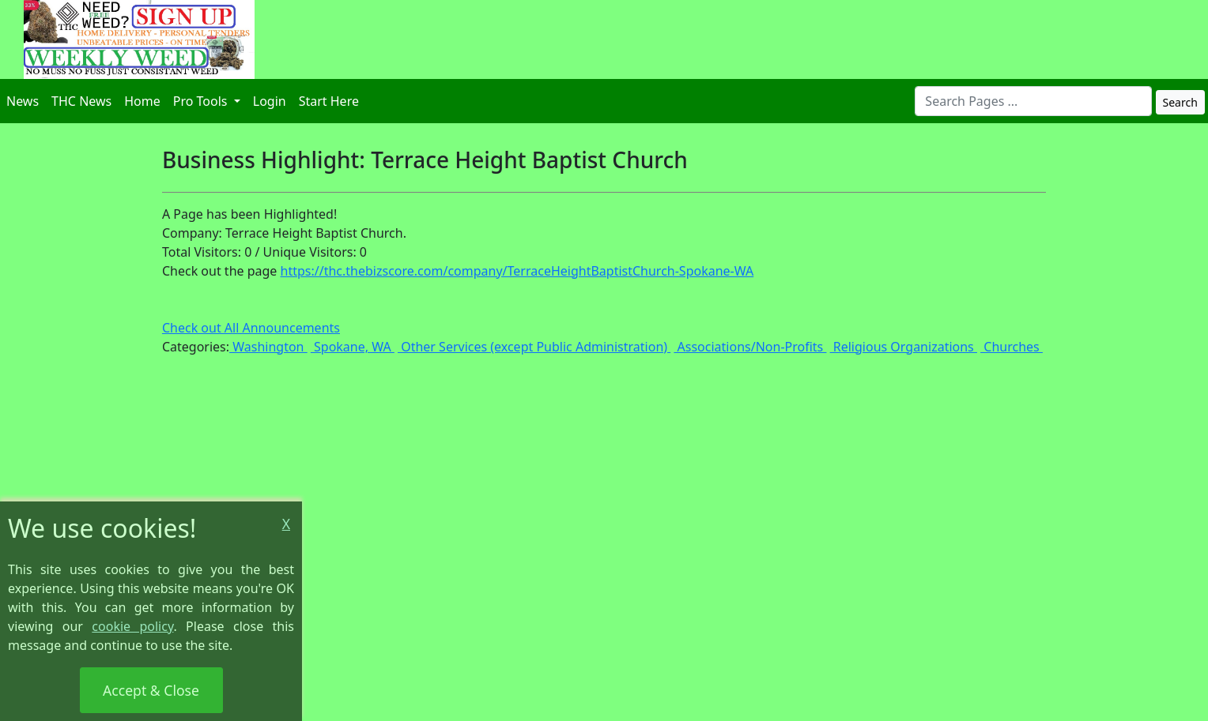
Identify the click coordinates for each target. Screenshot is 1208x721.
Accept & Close (151, 690)
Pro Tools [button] (202, 101)
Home (142, 101)
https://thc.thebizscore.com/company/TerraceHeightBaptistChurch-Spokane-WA (517, 271)
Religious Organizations (903, 346)
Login (269, 101)
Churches (1011, 346)
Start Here (329, 101)
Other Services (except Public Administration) (534, 346)
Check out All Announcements (251, 327)
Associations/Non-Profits (750, 346)
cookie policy (132, 626)
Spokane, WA (352, 346)
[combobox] (1033, 101)
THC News (81, 101)
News (22, 101)
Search (1180, 102)
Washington (268, 346)
